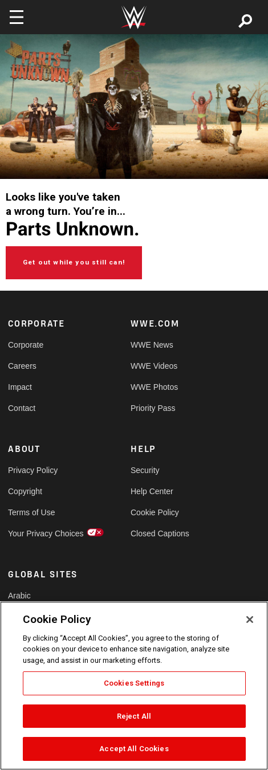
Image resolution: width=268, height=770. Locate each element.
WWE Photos (154, 387)
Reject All (134, 716)
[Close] (249, 619)
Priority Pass (153, 408)
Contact (21, 408)
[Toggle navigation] (16, 17)
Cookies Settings (134, 683)
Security (145, 470)
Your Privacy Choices (39, 533)
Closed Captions (160, 533)
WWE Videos (154, 365)
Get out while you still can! (74, 262)
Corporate (25, 344)
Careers (22, 365)
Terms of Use (31, 512)
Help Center (152, 491)
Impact (20, 387)
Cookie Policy (155, 512)
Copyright (25, 491)
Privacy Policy (33, 470)
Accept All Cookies (133, 748)
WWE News (152, 344)
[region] (134, 685)
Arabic (19, 595)
